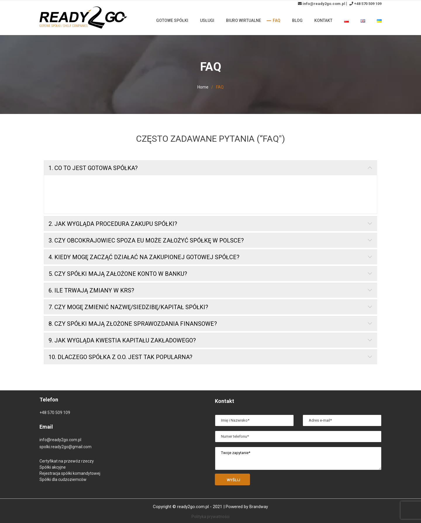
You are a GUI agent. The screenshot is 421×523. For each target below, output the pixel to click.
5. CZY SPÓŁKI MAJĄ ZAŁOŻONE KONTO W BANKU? (118, 276)
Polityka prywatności (210, 516)
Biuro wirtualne (243, 20)
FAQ (276, 20)
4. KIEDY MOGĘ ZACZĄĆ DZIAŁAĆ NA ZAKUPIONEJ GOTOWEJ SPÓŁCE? (144, 259)
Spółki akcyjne (52, 467)
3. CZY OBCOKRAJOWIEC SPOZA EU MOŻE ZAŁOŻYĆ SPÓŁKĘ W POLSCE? (146, 243)
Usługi (207, 20)
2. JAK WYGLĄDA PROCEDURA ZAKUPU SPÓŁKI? (113, 226)
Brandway (258, 506)
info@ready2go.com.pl (324, 3)
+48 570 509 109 (368, 3)
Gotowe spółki (172, 20)
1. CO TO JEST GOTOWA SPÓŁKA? (93, 170)
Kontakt (323, 20)
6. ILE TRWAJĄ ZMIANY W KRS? (91, 293)
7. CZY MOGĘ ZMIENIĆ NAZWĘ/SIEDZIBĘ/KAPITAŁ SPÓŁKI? (128, 309)
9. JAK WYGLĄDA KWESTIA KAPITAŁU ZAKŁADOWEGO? (122, 343)
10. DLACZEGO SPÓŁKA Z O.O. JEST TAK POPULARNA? (120, 359)
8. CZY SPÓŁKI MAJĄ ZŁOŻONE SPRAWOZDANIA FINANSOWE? (133, 326)
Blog (297, 20)
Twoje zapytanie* (298, 458)
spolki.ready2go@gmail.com (65, 446)
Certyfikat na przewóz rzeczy (66, 461)
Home (202, 87)
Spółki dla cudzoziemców (63, 479)
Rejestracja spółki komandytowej (69, 473)
